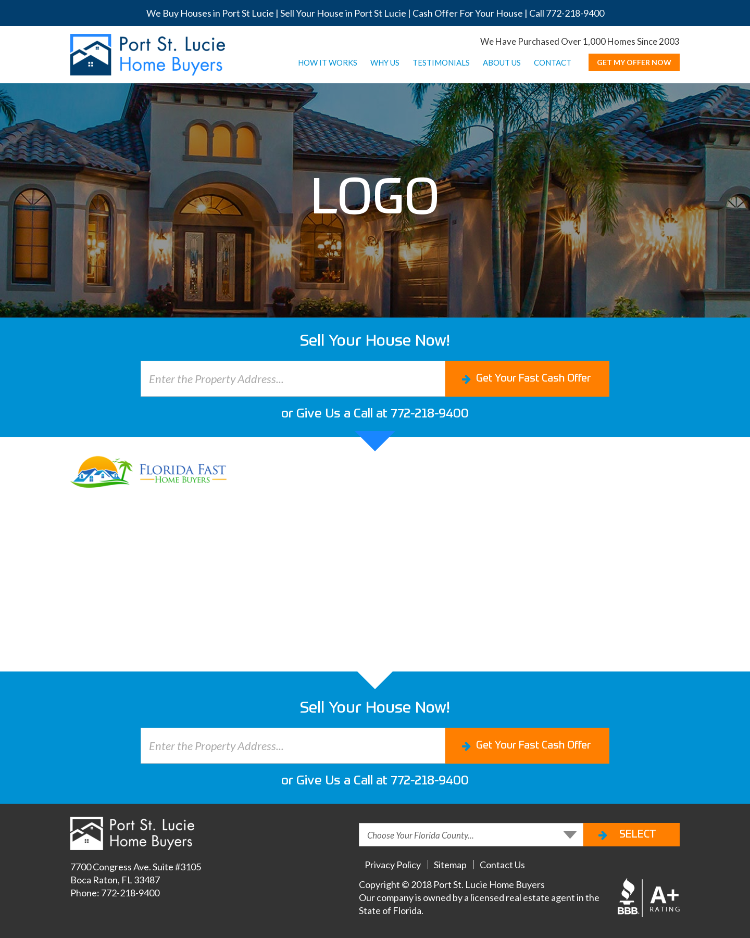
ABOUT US (502, 62)
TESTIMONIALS (441, 62)
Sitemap (450, 864)
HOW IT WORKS (327, 62)
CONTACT (552, 62)
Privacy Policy (393, 864)
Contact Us (502, 864)
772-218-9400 (575, 13)
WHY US (384, 62)
